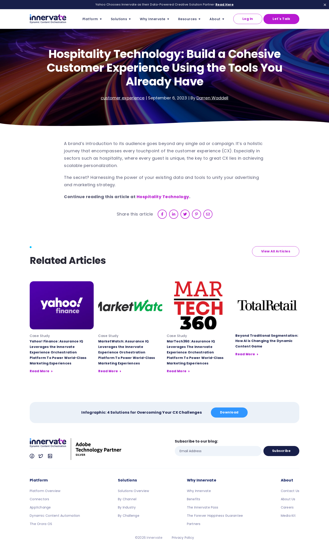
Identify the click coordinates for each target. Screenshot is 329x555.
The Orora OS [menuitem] (41, 524)
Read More (40, 371)
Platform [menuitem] (39, 480)
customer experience (123, 98)
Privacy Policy (183, 537)
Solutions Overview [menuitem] (133, 491)
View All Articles (275, 251)
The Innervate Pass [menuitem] (202, 507)
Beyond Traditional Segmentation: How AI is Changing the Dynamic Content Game (266, 341)
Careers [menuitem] (287, 507)
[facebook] (162, 214)
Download (229, 412)
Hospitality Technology (163, 197)
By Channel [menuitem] (127, 499)
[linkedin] (173, 214)
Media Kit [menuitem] (288, 515)
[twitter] (185, 214)
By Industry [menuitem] (127, 507)
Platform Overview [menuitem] (45, 491)
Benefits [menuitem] (193, 499)
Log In (247, 18)
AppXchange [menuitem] (40, 507)
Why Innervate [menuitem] (201, 480)
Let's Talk (281, 18)
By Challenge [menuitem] (128, 515)
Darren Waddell (212, 98)
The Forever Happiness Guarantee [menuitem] (215, 515)
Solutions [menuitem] (127, 480)
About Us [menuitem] (288, 499)
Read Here (224, 4)
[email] (207, 214)
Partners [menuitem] (194, 524)
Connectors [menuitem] (39, 499)
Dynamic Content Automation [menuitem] (55, 515)
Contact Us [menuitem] (290, 491)
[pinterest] (196, 214)
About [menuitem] (287, 480)
